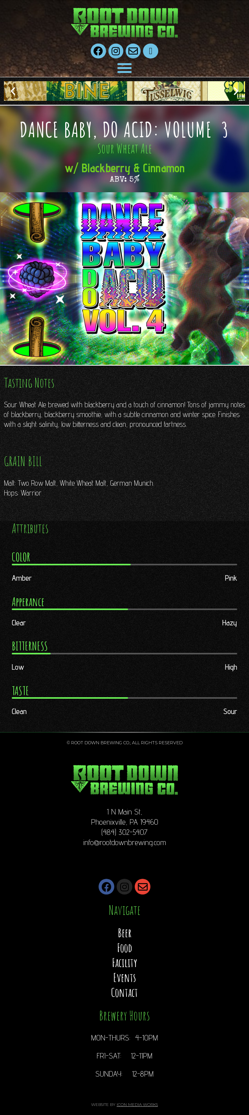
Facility (124, 962)
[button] (124, 68)
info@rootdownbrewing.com (124, 842)
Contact (124, 992)
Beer (125, 933)
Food (124, 947)
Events (124, 977)
